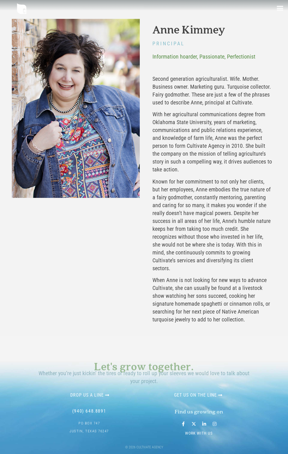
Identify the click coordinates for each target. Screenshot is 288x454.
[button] (280, 8)
